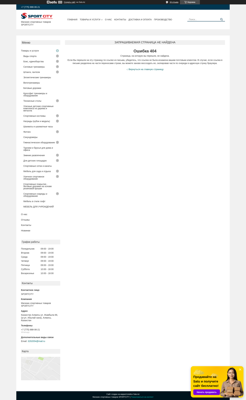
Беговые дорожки (32, 88)
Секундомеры (30, 137)
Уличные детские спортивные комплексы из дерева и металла (38, 108)
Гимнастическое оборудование (39, 142)
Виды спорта (29, 56)
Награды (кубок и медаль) (36, 121)
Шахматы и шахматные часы (38, 126)
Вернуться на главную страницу (146, 69)
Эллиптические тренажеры (37, 77)
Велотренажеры (31, 83)
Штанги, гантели (31, 72)
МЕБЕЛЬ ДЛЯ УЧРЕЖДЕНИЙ (38, 206)
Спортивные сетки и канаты (37, 166)
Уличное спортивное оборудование (33, 177)
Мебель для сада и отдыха (37, 171)
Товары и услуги (90, 19)
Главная (72, 19)
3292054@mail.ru (36, 341)
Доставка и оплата (140, 19)
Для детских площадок (35, 160)
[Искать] (221, 19)
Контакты (120, 19)
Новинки (25, 230)
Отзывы (25, 219)
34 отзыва (174, 2)
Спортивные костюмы (34, 116)
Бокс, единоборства (33, 61)
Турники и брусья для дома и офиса (38, 149)
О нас (108, 19)
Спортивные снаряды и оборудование (35, 195)
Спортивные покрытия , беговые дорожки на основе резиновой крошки (37, 186)
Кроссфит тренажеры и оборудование (35, 94)
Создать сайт (69, 2)
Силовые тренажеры (34, 67)
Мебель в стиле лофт (34, 201)
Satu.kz (136, 394)
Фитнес (27, 132)
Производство (163, 19)
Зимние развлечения (34, 155)
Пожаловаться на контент (142, 397)
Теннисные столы (32, 101)
